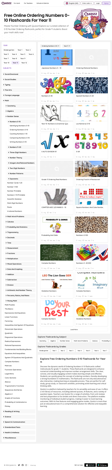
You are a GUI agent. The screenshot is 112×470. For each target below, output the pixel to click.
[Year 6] (96, 350)
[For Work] (17, 3)
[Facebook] (23, 465)
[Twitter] (19, 465)
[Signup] (106, 3)
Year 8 (14, 58)
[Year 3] (71, 350)
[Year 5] (88, 350)
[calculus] (94, 341)
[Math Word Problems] (81, 341)
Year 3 (6, 54)
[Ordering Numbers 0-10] (50, 46)
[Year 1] (54, 350)
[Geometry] (43, 341)
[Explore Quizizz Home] (6, 3)
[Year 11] (67, 46)
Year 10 (6, 63)
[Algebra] (53, 341)
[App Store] (90, 465)
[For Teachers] (28, 3)
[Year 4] (79, 350)
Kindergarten (9, 50)
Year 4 (14, 54)
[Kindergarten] (44, 350)
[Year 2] (63, 350)
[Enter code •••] (87, 3)
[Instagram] (26, 465)
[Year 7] (105, 350)
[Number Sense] (64, 341)
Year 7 (6, 58)
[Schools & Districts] (42, 3)
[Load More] (74, 329)
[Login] (97, 3)
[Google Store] (102, 465)
